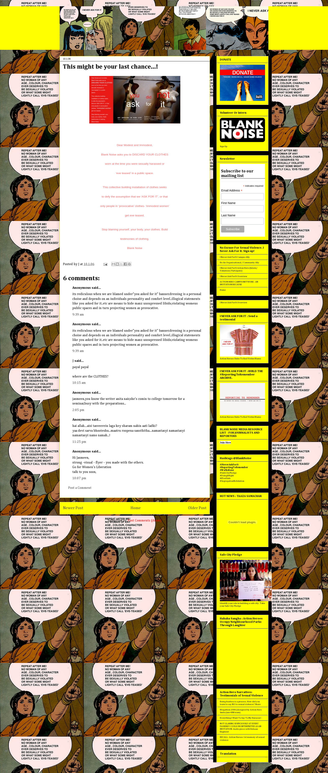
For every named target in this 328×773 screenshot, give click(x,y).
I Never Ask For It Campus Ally (235, 257)
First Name (228, 203)
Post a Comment (79, 488)
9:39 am (78, 314)
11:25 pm (79, 442)
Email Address (231, 191)
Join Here (225, 442)
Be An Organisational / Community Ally (239, 262)
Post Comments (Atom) (144, 520)
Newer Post (73, 508)
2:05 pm (78, 410)
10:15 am (79, 383)
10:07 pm (79, 478)
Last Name (228, 215)
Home (136, 508)
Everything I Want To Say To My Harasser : (241, 718)
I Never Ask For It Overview (233, 276)
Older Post (197, 508)
